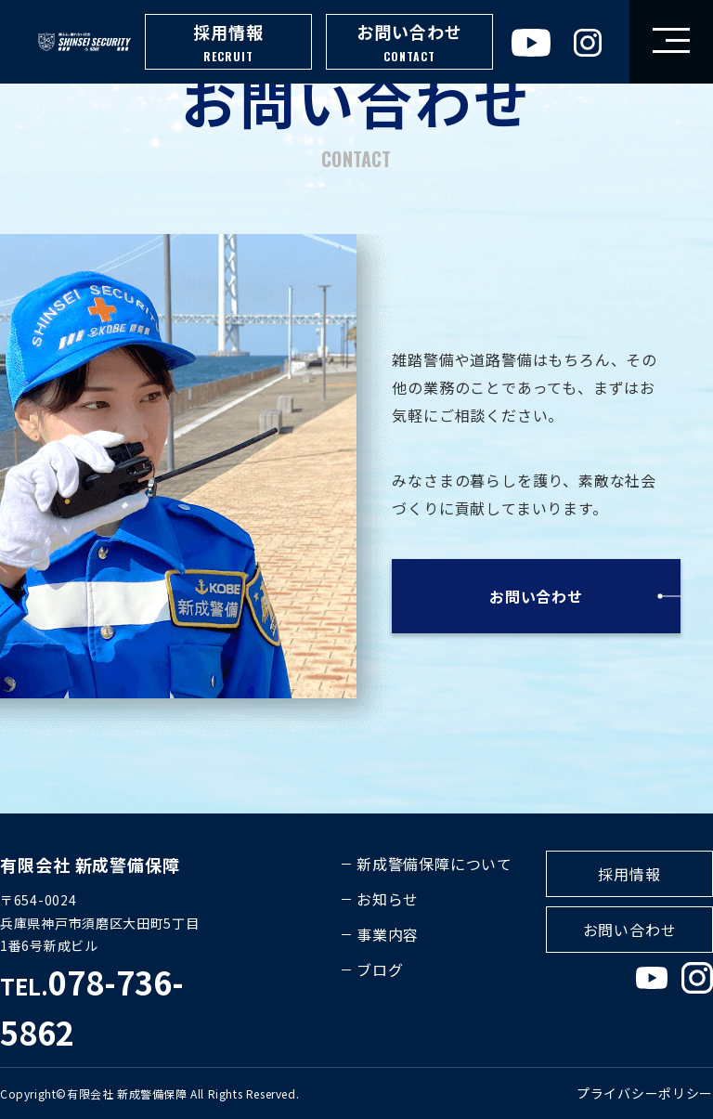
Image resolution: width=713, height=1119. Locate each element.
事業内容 (387, 934)
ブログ (379, 969)
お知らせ (387, 899)
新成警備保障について (434, 863)
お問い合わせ (409, 43)
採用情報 (228, 43)
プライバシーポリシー (645, 1093)
